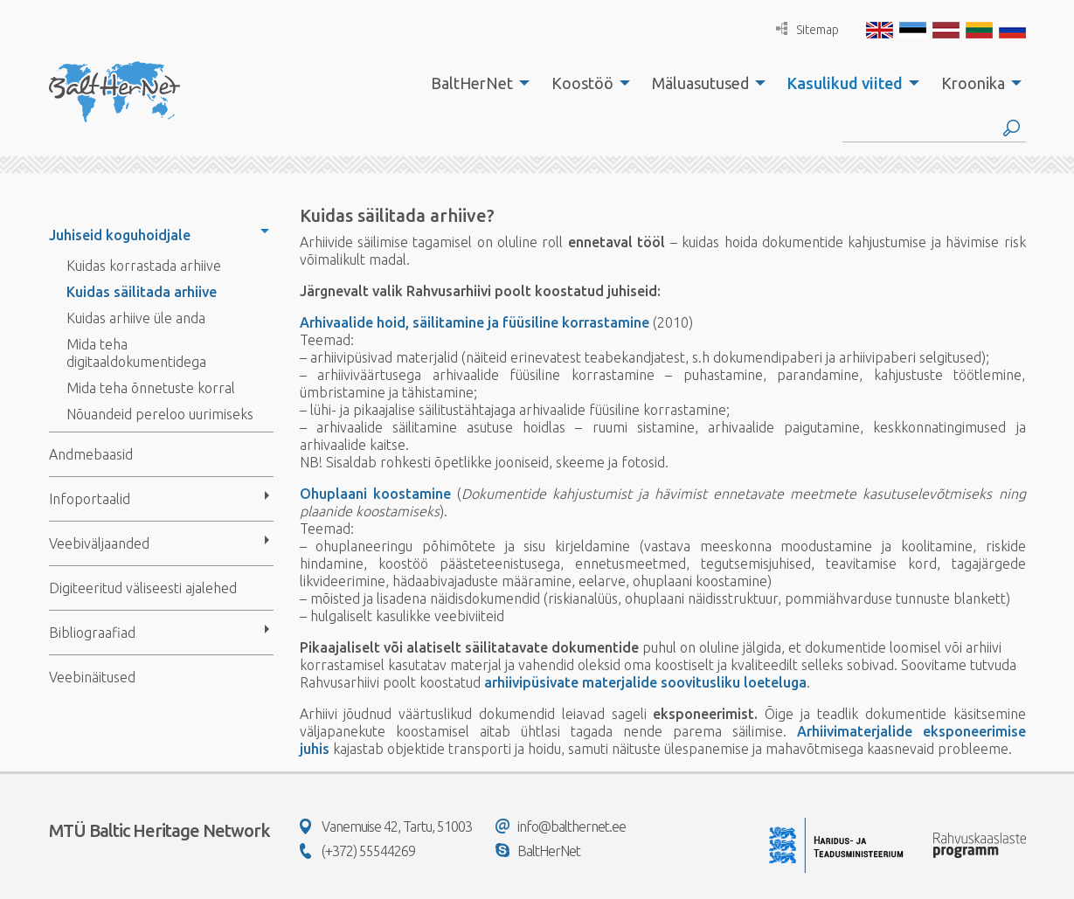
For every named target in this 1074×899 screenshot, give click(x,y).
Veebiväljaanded (99, 543)
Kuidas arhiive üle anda (135, 318)
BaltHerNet (472, 83)
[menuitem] (475, 83)
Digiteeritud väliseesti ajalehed (143, 588)
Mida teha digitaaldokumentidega (136, 353)
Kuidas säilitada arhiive (141, 292)
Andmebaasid (91, 454)
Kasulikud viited (845, 83)
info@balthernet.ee (560, 826)
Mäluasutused (700, 83)
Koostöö (582, 83)
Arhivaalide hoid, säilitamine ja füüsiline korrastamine (474, 322)
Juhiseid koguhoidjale (120, 235)
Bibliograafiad (92, 632)
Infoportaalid (89, 499)
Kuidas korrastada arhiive (143, 265)
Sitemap (807, 29)
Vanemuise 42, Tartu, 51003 (386, 826)
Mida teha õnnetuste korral (150, 388)
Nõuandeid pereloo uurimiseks (159, 414)
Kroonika (973, 83)
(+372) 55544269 (357, 851)
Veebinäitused (92, 677)
